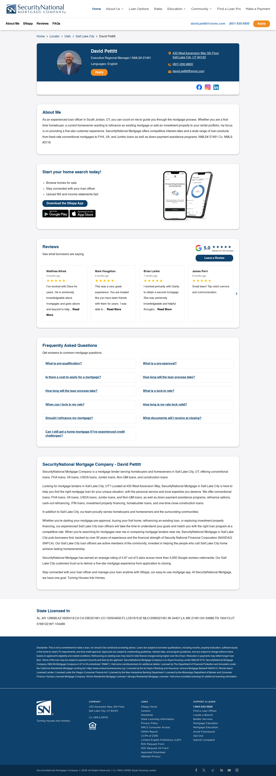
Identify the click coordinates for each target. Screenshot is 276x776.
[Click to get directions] (193, 55)
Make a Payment (258, 9)
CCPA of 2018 (149, 735)
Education (174, 9)
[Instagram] (236, 770)
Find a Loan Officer (205, 710)
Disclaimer (147, 715)
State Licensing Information (157, 719)
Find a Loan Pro (229, 9)
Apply (261, 23)
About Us (113, 9)
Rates (158, 9)
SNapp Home (149, 706)
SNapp (28, 23)
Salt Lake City (85, 36)
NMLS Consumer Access (155, 727)
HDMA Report (149, 731)
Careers (145, 710)
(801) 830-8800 (239, 23)
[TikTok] (212, 770)
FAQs (56, 23)
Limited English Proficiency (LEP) (161, 739)
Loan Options (139, 9)
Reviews (43, 23)
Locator (55, 36)
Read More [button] (113, 309)
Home (96, 9)
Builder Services (202, 719)
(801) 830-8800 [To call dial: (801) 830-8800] (183, 64)
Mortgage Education (205, 727)
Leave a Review (214, 258)
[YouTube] (229, 770)
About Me (12, 23)
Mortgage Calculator (205, 723)
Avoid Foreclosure (204, 731)
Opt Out (198, 735)
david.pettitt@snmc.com (208, 23)
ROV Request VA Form (155, 748)
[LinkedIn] (221, 770)
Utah (67, 36)
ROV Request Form (152, 744)
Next (236, 293)
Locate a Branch (203, 715)
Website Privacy (151, 756)
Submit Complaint (204, 739)
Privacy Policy (149, 723)
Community (199, 9)
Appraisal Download (153, 752)
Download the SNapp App (65, 203)
